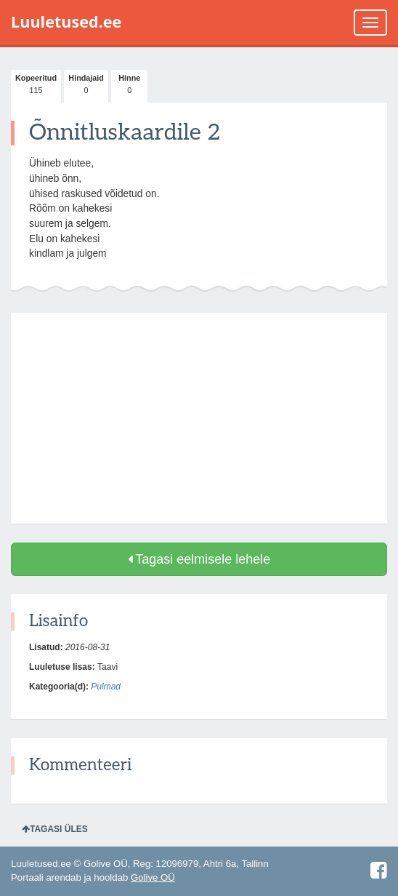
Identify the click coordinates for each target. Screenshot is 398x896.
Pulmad (106, 686)
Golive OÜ (153, 877)
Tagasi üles (55, 829)
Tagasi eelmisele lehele (199, 559)
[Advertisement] (199, 418)
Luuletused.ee (66, 21)
